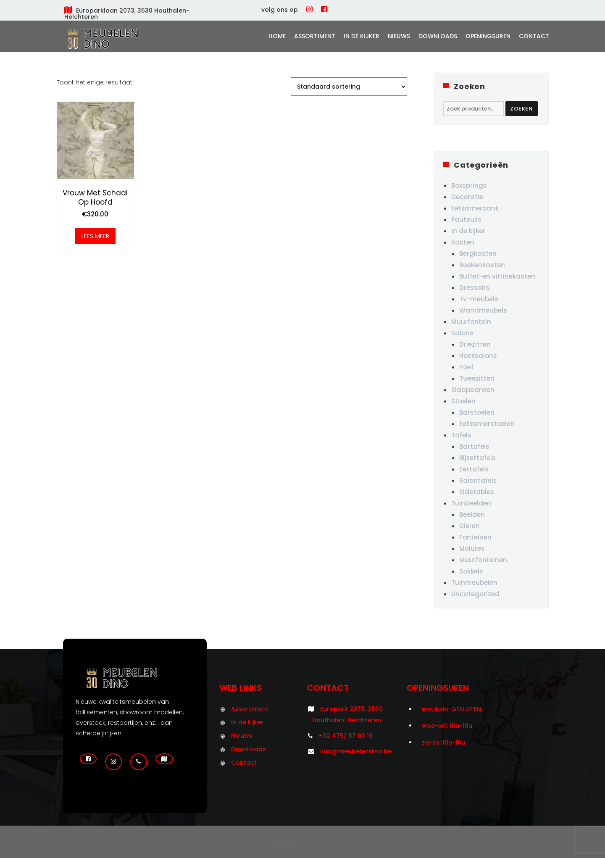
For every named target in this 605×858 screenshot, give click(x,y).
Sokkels (471, 571)
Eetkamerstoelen (487, 423)
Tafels (461, 435)
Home (277, 36)
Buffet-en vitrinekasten (497, 276)
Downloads (437, 36)
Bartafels (474, 446)
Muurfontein (471, 321)
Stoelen (463, 401)
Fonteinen (475, 537)
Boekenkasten (482, 265)
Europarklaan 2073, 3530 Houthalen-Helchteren (126, 13)
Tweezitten (477, 378)
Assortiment (314, 36)
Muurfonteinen (483, 559)
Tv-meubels (478, 299)
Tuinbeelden (471, 503)
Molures (472, 548)
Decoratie (467, 196)
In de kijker (361, 36)
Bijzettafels (477, 457)
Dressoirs (474, 287)
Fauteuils (466, 219)
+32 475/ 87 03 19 (346, 736)
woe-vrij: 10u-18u (447, 725)
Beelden (472, 514)
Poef (466, 367)
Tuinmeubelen (474, 582)
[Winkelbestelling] (349, 86)
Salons (462, 333)
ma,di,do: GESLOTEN (451, 709)
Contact (534, 36)
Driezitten (475, 344)
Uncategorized (475, 594)
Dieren (469, 525)
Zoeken (521, 109)
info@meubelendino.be (356, 751)
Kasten (462, 242)
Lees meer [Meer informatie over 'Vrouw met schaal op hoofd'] (95, 236)
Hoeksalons (478, 355)
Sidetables (476, 491)
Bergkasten (478, 253)
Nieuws (399, 36)
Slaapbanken (473, 389)
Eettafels (474, 469)
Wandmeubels (483, 310)
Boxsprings (469, 185)
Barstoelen (477, 412)
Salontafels (478, 480)
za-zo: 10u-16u (443, 742)
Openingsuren (488, 36)
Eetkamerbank (475, 208)
